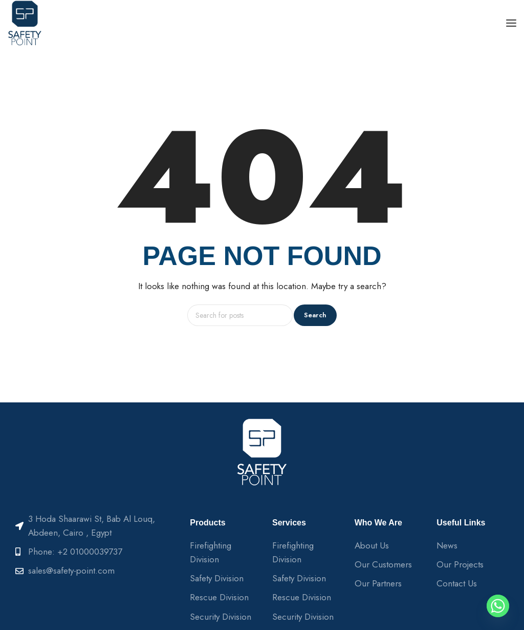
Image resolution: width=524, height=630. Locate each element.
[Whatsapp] (498, 606)
